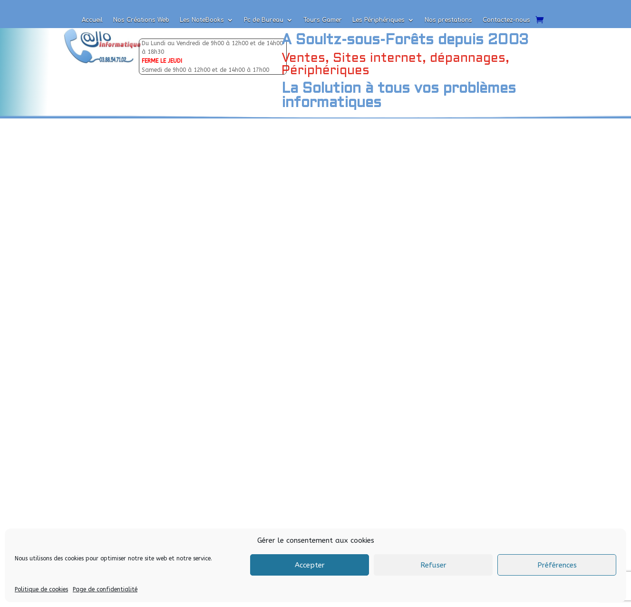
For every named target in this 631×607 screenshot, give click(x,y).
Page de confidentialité (105, 589)
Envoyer (194, 475)
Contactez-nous (506, 20)
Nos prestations (448, 20)
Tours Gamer (322, 20)
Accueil (92, 20)
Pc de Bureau (263, 20)
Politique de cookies (41, 589)
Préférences (557, 565)
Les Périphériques (378, 20)
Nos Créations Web (141, 20)
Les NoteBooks (202, 20)
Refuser (433, 565)
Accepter (310, 565)
